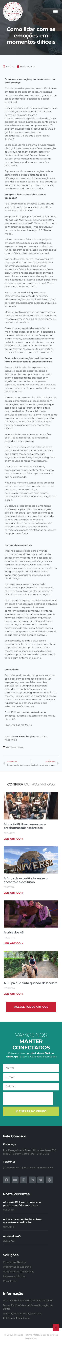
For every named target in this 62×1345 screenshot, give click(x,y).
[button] (55, 11)
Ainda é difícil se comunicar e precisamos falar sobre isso (24, 826)
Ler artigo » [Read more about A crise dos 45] (13, 943)
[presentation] (28, 1098)
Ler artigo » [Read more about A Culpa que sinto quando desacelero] (13, 993)
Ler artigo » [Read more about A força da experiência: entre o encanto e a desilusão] (13, 892)
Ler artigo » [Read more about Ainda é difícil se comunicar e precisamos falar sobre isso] (13, 838)
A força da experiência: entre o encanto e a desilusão (26, 880)
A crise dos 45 (13, 932)
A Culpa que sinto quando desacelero (31, 983)
